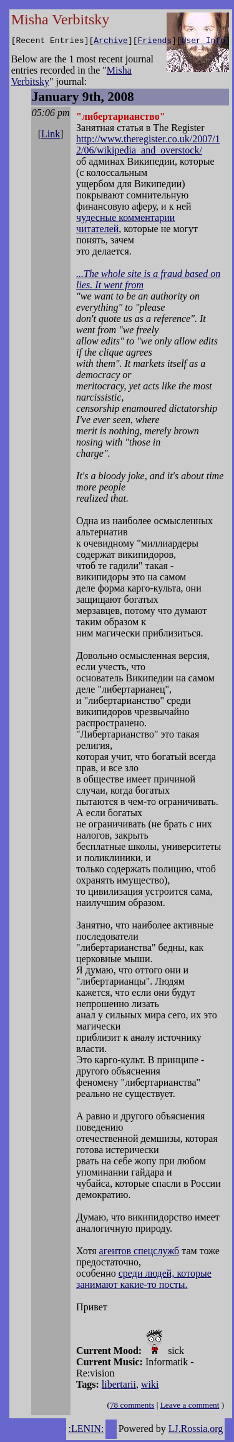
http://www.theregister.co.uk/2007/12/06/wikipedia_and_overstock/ (148, 146)
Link (50, 135)
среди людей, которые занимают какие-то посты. (144, 1281)
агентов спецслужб (139, 1252)
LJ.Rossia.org (195, 1430)
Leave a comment (190, 1406)
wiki (149, 1386)
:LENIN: (86, 1430)
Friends (154, 41)
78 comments (132, 1406)
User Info (203, 41)
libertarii (119, 1386)
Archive (111, 41)
